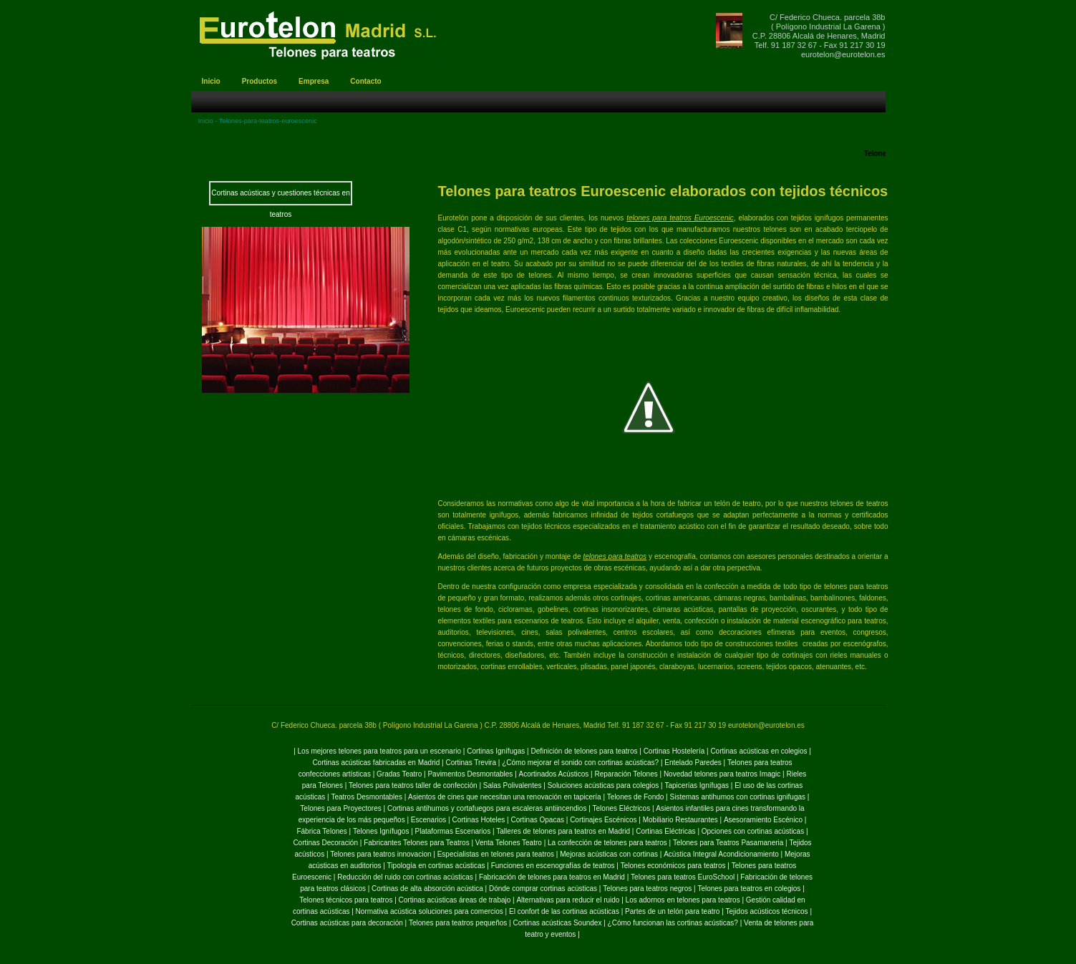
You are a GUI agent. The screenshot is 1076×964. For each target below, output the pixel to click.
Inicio (205, 121)
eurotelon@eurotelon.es (843, 54)
